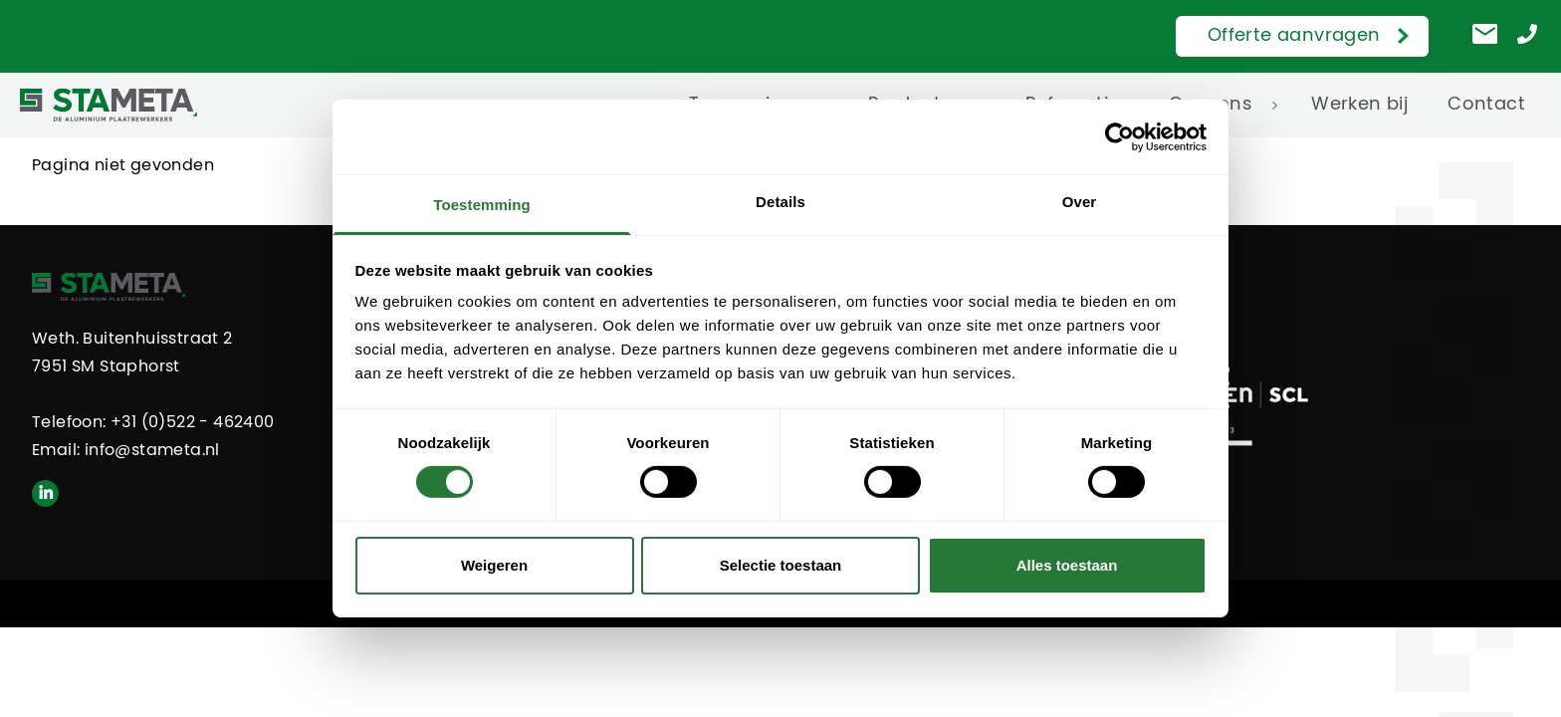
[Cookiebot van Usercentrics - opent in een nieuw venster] (1119, 136)
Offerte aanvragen (1294, 36)
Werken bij (1359, 105)
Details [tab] (780, 201)
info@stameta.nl (152, 450)
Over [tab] (1079, 201)
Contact (1486, 105)
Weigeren (494, 565)
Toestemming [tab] (482, 204)
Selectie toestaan (781, 565)
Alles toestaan (1067, 565)
